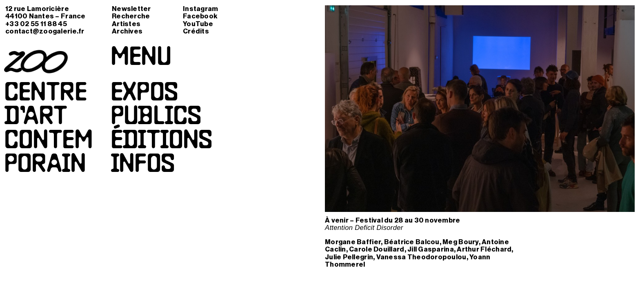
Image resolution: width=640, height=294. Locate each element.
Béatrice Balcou (412, 241)
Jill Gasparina (430, 249)
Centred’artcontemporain (48, 129)
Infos (143, 165)
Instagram (200, 8)
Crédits (196, 31)
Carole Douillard (376, 249)
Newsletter (131, 8)
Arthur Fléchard (484, 249)
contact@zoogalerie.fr (44, 31)
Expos (144, 94)
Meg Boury (460, 241)
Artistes (126, 23)
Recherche (131, 16)
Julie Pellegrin (349, 257)
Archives (127, 31)
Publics (156, 117)
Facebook (200, 16)
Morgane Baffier (353, 241)
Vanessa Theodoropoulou (421, 257)
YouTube (198, 23)
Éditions (161, 142)
